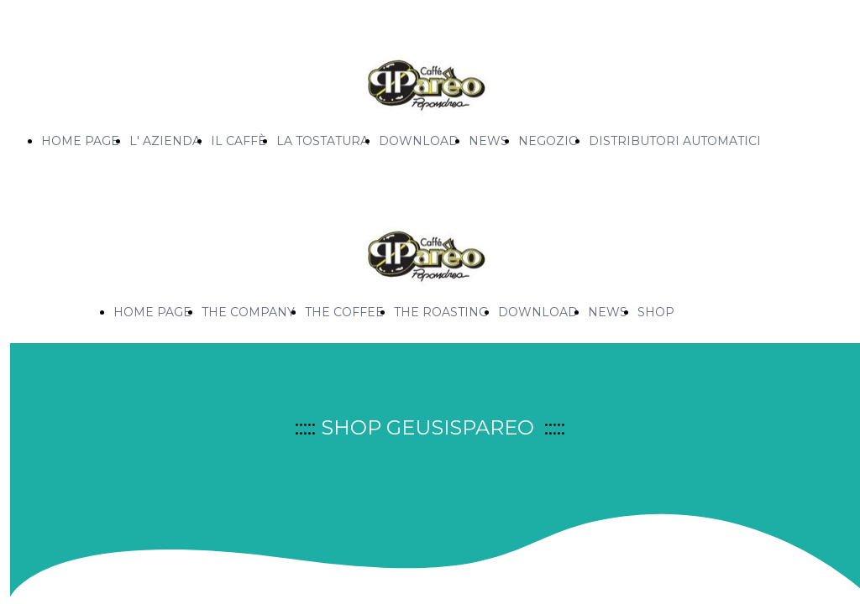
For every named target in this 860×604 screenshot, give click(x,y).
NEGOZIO (548, 140)
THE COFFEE (344, 312)
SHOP (655, 312)
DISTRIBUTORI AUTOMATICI (675, 140)
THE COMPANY (248, 312)
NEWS (488, 140)
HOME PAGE (80, 140)
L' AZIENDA (165, 140)
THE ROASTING (441, 312)
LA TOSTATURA (322, 140)
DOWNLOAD (419, 140)
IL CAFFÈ (238, 140)
